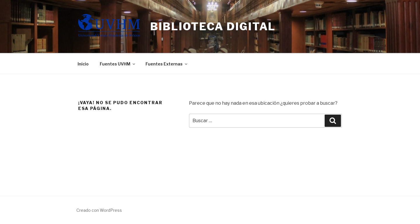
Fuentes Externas (167, 63)
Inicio (83, 63)
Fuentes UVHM (118, 63)
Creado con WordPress (99, 210)
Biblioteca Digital (213, 26)
